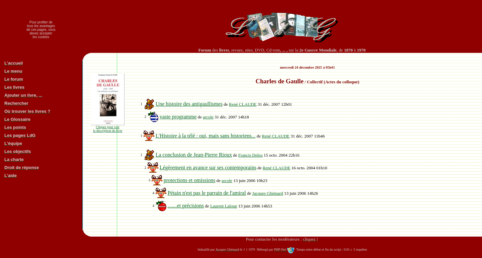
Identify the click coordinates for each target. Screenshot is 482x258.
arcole (208, 116)
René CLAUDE (243, 104)
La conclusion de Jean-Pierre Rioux (194, 155)
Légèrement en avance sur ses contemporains (208, 167)
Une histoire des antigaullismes (189, 104)
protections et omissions (190, 180)
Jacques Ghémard (267, 193)
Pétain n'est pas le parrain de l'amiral (207, 193)
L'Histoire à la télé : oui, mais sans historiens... (206, 136)
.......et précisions (186, 205)
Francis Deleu (250, 155)
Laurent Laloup (223, 205)
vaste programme (178, 116)
